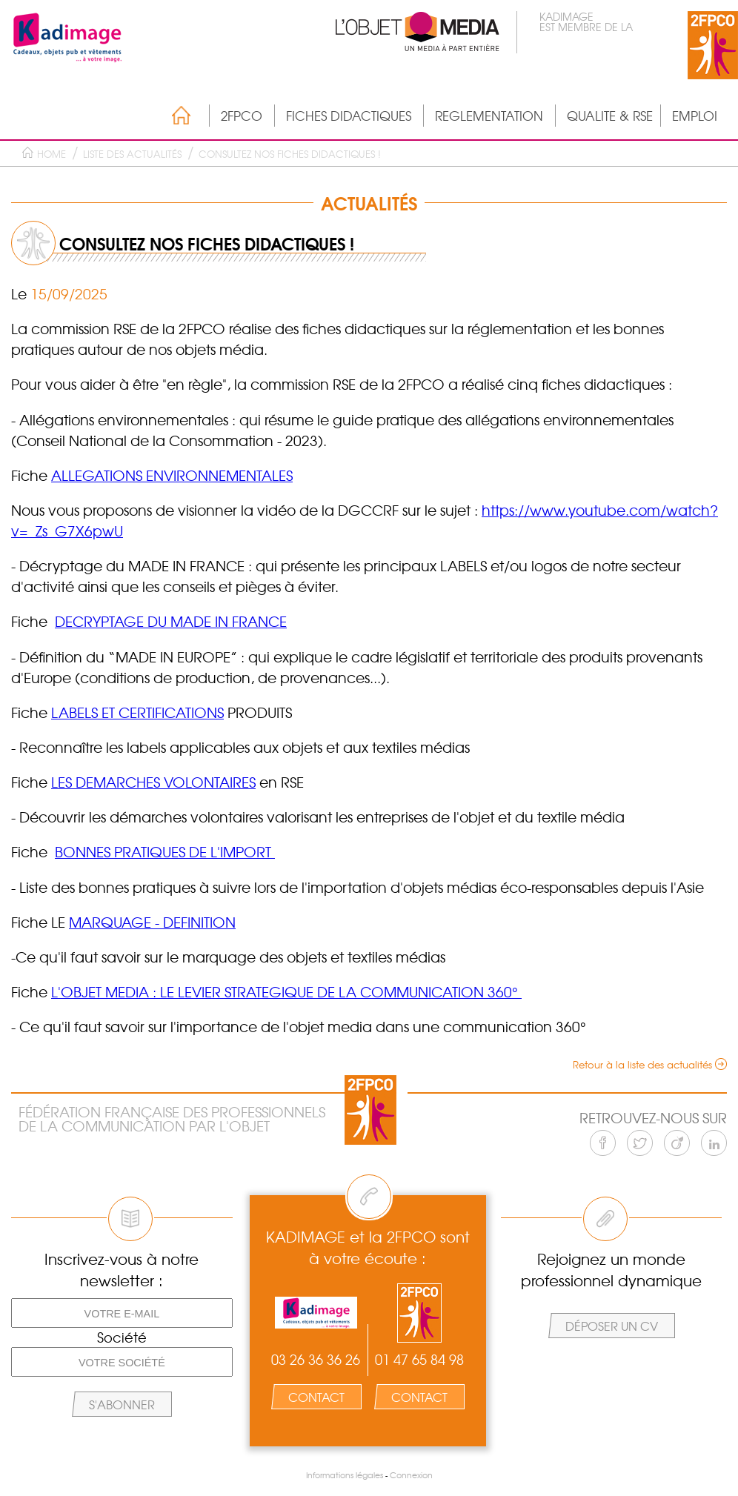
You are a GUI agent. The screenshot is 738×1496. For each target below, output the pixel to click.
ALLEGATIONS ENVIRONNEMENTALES (172, 475)
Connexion (411, 1475)
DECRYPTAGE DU (112, 621)
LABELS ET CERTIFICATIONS (137, 712)
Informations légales (344, 1475)
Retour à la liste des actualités (642, 1064)
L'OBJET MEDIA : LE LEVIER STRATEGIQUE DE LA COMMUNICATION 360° (286, 991)
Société (122, 1337)
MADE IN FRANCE (228, 621)
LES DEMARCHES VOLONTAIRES (153, 781)
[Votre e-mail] (122, 1313)
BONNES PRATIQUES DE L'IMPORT (165, 851)
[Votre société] (122, 1362)
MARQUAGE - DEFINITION (152, 921)
